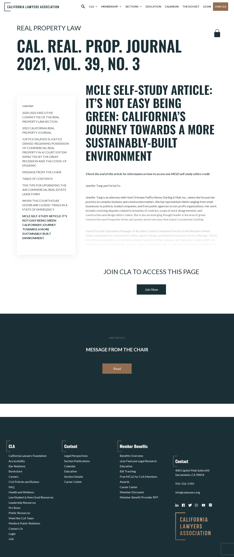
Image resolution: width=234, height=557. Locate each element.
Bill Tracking (128, 468)
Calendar (172, 6)
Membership (111, 6)
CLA (93, 6)
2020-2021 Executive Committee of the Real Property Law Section (40, 117)
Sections (133, 6)
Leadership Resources (22, 495)
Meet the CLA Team (21, 508)
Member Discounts (132, 486)
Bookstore (15, 468)
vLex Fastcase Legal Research (138, 459)
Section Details (73, 473)
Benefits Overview (131, 455)
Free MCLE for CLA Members (138, 473)
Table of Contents (37, 178)
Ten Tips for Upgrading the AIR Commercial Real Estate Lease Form (44, 189)
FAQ (11, 481)
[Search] (83, 6)
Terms (24, 545)
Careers (13, 473)
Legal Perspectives (76, 455)
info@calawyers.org (187, 478)
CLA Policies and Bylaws (24, 477)
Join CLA (220, 6)
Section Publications (77, 459)
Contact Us (16, 517)
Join (11, 525)
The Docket (190, 6)
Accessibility (17, 459)
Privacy (38, 545)
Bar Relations (17, 464)
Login (207, 6)
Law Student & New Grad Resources (31, 490)
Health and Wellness (21, 486)
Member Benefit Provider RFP (139, 490)
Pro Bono (14, 499)
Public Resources (19, 503)
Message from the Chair (41, 172)
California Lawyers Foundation (28, 455)
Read (117, 369)
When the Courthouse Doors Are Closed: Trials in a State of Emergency (44, 205)
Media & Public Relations (24, 512)
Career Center (73, 477)
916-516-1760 (184, 470)
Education (153, 6)
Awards (124, 477)
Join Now (151, 289)
